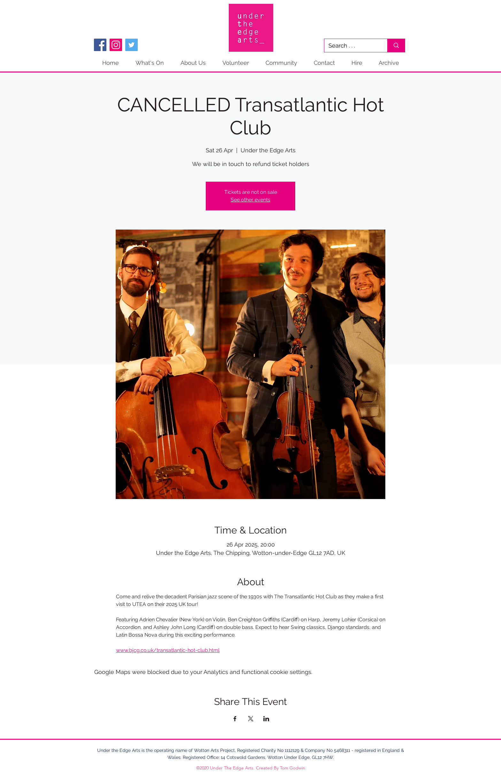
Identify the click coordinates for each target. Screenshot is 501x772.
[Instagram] (116, 45)
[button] (388, 63)
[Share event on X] (251, 718)
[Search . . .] (351, 45)
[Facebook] (100, 45)
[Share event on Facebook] (235, 718)
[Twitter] (131, 45)
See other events (250, 200)
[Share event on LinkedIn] (266, 718)
